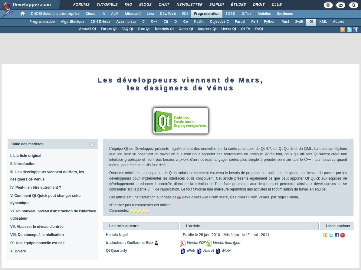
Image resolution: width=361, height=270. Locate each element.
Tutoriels (107, 4)
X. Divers (18, 251)
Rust (285, 22)
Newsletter (189, 4)
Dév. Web (168, 14)
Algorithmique (72, 22)
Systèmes (285, 14)
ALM (115, 14)
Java (150, 14)
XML (323, 22)
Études (238, 4)
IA (103, 14)
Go (185, 22)
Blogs (145, 4)
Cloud (90, 14)
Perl (254, 22)
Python (269, 22)
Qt (311, 22)
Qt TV (245, 29)
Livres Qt (228, 29)
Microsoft (133, 14)
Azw (206, 250)
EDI (185, 14)
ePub (190, 250)
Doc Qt (143, 29)
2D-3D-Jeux (100, 22)
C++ (154, 22)
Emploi (216, 4)
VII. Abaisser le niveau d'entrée (37, 226)
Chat (163, 4)
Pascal (240, 22)
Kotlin (199, 22)
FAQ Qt (127, 29)
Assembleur (126, 22)
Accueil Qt (87, 29)
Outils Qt (186, 29)
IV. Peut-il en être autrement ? (35, 187)
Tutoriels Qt (164, 29)
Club (276, 4)
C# (165, 22)
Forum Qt (109, 29)
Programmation (206, 14)
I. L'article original (25, 156)
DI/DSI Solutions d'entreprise (55, 14)
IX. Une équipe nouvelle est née (37, 243)
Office (246, 14)
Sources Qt (207, 29)
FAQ (128, 4)
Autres (338, 22)
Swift (299, 22)
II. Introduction (22, 164)
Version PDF (195, 243)
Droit (258, 4)
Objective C (219, 22)
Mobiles (264, 14)
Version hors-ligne (226, 243)
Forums (81, 4)
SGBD (230, 14)
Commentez (119, 210)
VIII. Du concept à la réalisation (37, 235)
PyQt (259, 29)
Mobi (226, 250)
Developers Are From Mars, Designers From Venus (225, 197)
